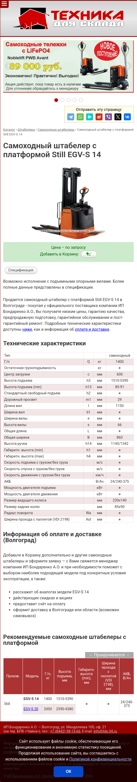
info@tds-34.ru (105, 731)
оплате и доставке (92, 329)
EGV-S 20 (31, 709)
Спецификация (20, 270)
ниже (27, 329)
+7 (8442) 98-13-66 (65, 731)
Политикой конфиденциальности (100, 759)
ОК (68, 771)
